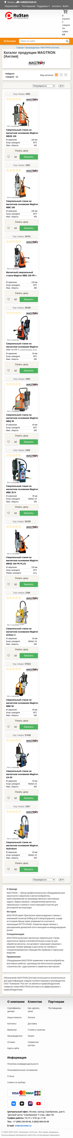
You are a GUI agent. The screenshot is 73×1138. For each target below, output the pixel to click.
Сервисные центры (33, 1043)
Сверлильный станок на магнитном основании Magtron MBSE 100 (22, 133)
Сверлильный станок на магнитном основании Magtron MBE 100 (22, 204)
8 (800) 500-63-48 (40, 1121)
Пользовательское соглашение (22, 1070)
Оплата (31, 1017)
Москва (10, 2)
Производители (14, 1036)
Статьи (10, 1076)
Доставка (32, 1023)
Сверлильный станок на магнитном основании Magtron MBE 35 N (22, 489)
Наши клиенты (14, 1017)
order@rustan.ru (23, 1125)
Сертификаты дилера (14, 1009)
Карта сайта (13, 1048)
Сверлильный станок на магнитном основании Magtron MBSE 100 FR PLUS (22, 560)
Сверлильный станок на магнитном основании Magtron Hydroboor (22, 845)
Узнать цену (21, 150)
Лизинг (31, 1036)
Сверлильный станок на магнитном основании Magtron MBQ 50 (22, 418)
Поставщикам (28, 6)
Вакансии (12, 1030)
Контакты (56, 6)
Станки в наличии (36, 1030)
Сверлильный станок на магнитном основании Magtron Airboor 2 (22, 631)
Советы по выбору (16, 1082)
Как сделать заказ (33, 1009)
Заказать (29, 157)
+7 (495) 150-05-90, (22, 1121)
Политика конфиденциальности (22, 1064)
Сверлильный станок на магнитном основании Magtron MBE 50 (22, 703)
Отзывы (11, 1042)
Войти (66, 6)
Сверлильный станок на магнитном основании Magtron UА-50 (22, 774)
